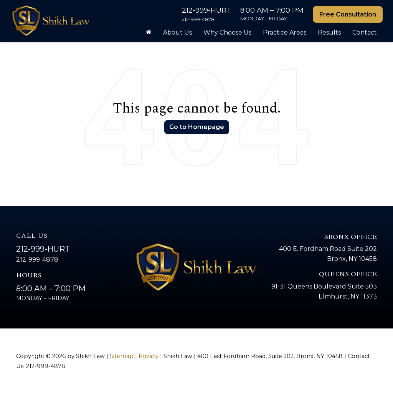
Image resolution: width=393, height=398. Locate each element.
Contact (364, 32)
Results (329, 32)
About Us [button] (177, 32)
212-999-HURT (43, 249)
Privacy (149, 356)
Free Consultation (347, 14)
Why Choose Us (227, 32)
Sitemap (122, 356)
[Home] (148, 32)
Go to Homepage (196, 127)
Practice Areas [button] (284, 32)
